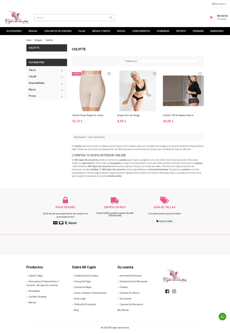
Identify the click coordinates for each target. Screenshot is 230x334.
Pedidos (122, 287)
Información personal (129, 275)
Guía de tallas (164, 221)
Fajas (81, 31)
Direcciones (124, 298)
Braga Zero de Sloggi (128, 115)
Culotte (34, 48)
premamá (198, 31)
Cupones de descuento (130, 304)
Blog (75, 310)
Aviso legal (79, 298)
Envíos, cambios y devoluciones (89, 293)
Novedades (33, 291)
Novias (121, 31)
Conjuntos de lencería (58, 31)
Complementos (141, 31)
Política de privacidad (84, 304)
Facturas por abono (128, 293)
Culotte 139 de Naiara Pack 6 (178, 115)
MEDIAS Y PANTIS (101, 31)
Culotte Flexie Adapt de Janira (87, 115)
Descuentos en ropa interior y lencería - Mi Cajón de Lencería (42, 283)
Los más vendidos (36, 296)
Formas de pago (81, 281)
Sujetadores (14, 31)
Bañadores (217, 31)
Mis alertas (123, 310)
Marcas (31, 302)
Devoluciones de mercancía (132, 281)
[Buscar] (74, 17)
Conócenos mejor (82, 287)
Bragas (33, 31)
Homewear (163, 31)
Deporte (181, 31)
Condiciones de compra (85, 275)
